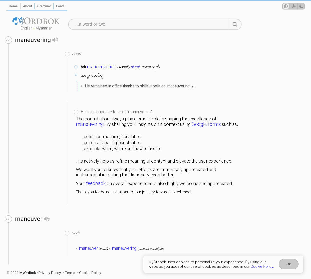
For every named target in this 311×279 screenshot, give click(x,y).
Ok (289, 264)
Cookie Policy (262, 266)
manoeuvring (100, 66)
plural (135, 67)
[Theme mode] (293, 6)
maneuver (88, 248)
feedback (96, 183)
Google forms (206, 124)
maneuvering (90, 124)
